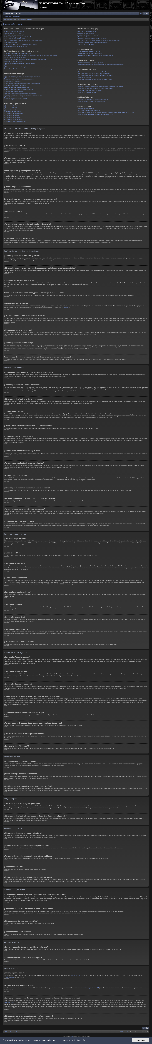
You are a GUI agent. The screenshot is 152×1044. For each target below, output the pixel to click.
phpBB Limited (75, 975)
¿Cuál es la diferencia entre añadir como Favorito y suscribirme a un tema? (100, 86)
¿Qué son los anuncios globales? (14, 113)
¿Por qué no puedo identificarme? (14, 39)
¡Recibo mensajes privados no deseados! (89, 53)
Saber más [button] (81, 1040)
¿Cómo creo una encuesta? (12, 82)
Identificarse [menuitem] (144, 13)
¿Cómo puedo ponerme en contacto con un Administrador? (95, 114)
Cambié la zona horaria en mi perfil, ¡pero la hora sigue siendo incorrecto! (26, 59)
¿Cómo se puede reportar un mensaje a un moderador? (21, 93)
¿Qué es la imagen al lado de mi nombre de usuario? (20, 63)
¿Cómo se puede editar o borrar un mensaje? (18, 78)
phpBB (66, 307)
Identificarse (8, 16)
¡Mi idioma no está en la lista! (13, 61)
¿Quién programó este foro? (85, 108)
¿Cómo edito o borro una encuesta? (15, 85)
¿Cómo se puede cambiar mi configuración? (17, 53)
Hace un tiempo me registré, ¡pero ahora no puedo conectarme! (23, 41)
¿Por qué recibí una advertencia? (14, 91)
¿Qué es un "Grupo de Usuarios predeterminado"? (92, 42)
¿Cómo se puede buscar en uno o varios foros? (91, 72)
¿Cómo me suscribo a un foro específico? (90, 90)
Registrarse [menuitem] (148, 13)
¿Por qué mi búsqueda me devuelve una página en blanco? (95, 75)
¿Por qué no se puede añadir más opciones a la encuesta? (22, 83)
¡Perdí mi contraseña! (10, 42)
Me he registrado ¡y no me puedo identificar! (17, 37)
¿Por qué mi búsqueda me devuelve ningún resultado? (93, 74)
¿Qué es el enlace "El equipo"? (86, 44)
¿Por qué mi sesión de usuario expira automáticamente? (21, 44)
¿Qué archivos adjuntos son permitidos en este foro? (93, 99)
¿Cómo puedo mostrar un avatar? (14, 65)
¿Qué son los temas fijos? (12, 117)
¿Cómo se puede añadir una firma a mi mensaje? (19, 80)
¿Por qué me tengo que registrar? (14, 31)
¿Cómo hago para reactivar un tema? (15, 99)
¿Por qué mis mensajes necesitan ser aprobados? (19, 97)
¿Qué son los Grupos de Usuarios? (88, 35)
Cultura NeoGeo (9, 13)
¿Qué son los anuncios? (11, 115)
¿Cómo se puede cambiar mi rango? (15, 67)
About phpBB (8, 977)
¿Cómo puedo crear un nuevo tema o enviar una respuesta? (22, 76)
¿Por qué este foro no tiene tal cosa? (88, 110)
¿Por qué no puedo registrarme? (14, 35)
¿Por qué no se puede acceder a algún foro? (17, 87)
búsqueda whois (9, 1002)
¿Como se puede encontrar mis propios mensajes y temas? (95, 79)
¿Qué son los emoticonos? (12, 110)
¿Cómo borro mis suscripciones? (87, 92)
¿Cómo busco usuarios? (84, 77)
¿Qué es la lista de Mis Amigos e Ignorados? (90, 63)
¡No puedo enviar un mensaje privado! (88, 51)
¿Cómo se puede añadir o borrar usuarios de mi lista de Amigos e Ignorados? (100, 64)
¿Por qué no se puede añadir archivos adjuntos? (18, 89)
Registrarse (17, 16)
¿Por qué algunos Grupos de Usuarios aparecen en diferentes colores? (98, 41)
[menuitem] (141, 13)
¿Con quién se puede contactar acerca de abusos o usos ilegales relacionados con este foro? (105, 112)
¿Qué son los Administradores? (86, 31)
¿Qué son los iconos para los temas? (15, 121)
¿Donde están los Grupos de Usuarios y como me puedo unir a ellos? (98, 37)
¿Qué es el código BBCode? (12, 106)
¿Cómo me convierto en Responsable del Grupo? (92, 39)
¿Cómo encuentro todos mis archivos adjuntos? (91, 101)
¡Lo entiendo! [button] (140, 1040)
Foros (19, 13)
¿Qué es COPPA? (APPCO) (12, 33)
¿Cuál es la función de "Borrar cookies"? (16, 46)
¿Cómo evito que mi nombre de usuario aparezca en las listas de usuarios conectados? (30, 55)
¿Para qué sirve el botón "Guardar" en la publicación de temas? (23, 95)
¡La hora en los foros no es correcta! (15, 57)
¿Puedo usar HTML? (10, 108)
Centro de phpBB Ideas (90, 988)
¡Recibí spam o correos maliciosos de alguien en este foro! (95, 55)
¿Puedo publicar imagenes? (12, 111)
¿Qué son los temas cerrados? (13, 119)
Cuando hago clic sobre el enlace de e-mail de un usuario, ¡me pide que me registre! (29, 69)
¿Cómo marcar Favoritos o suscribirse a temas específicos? (95, 88)
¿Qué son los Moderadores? (86, 33)
